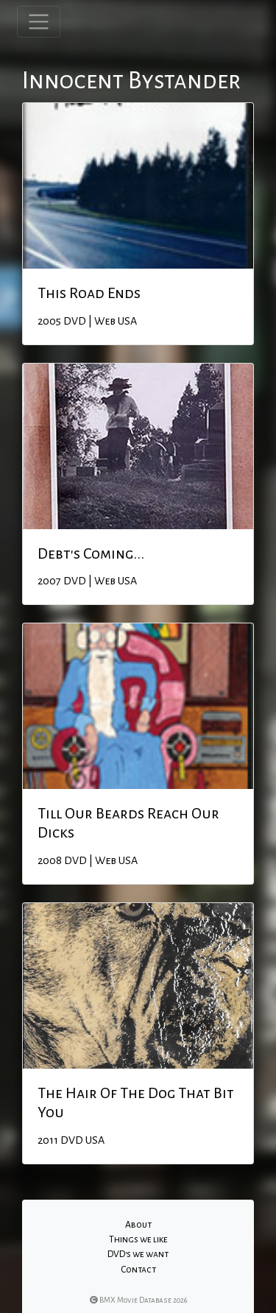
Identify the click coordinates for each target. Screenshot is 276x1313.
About (138, 1225)
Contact (138, 1269)
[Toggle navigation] (38, 22)
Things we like (138, 1239)
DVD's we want (138, 1254)
